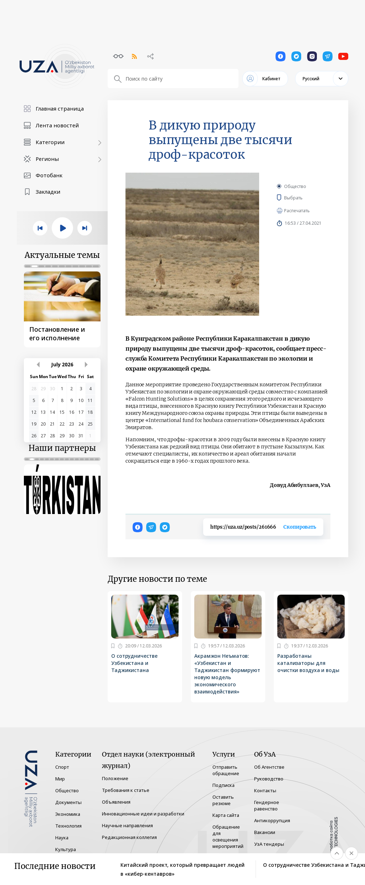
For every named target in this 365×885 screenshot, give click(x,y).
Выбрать (303, 197)
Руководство (268, 778)
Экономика (67, 814)
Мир (60, 778)
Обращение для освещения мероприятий (227, 836)
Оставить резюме (223, 800)
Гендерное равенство (266, 805)
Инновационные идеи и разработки (143, 813)
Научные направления (127, 825)
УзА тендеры (269, 844)
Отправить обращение (225, 770)
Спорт (62, 767)
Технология (68, 826)
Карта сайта (225, 815)
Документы (68, 802)
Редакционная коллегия (129, 837)
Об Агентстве (269, 767)
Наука (61, 837)
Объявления (116, 802)
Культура (65, 849)
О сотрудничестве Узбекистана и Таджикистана (134, 662)
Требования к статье (125, 790)
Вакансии (264, 832)
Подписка (223, 785)
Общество (295, 186)
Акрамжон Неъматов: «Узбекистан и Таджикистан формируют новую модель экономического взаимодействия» (227, 673)
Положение (115, 778)
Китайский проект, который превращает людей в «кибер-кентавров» (182, 869)
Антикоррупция (272, 820)
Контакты (265, 790)
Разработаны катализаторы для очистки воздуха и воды (309, 662)
